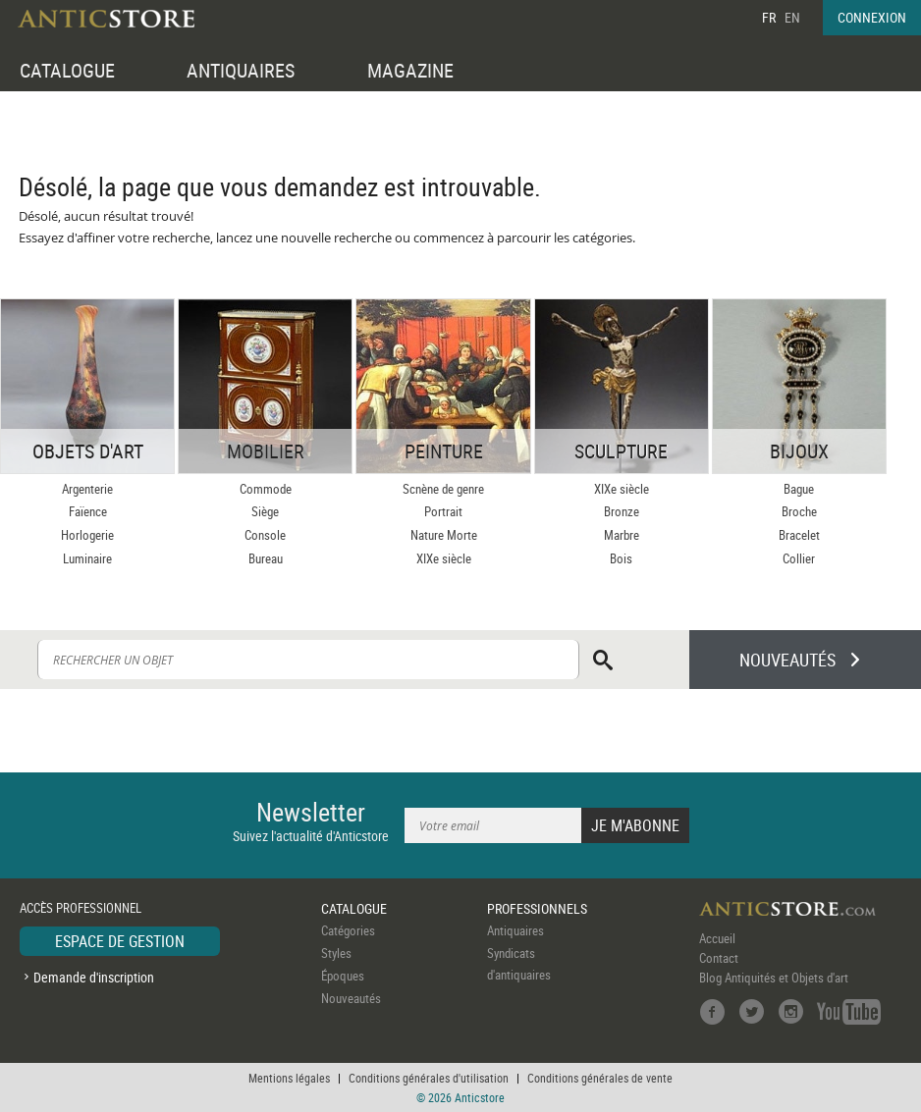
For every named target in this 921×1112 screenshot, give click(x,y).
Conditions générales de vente (600, 1078)
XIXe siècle (443, 558)
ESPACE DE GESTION (120, 941)
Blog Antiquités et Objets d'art (773, 977)
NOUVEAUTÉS (787, 659)
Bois (621, 558)
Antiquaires (515, 930)
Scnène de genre (443, 489)
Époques (342, 975)
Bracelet (799, 535)
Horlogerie (87, 535)
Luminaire (87, 558)
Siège (265, 511)
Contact (718, 958)
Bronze (621, 511)
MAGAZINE (410, 70)
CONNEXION (872, 17)
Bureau (265, 558)
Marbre (621, 535)
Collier (799, 558)
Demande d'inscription (93, 977)
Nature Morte (443, 535)
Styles (336, 953)
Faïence (88, 511)
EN (792, 17)
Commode (266, 489)
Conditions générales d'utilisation (429, 1078)
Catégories (348, 930)
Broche (799, 511)
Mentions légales (289, 1078)
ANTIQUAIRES (241, 70)
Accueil (717, 938)
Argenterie (87, 489)
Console (265, 535)
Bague (799, 489)
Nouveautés (351, 998)
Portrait (443, 511)
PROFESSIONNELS (537, 908)
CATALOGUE (67, 70)
